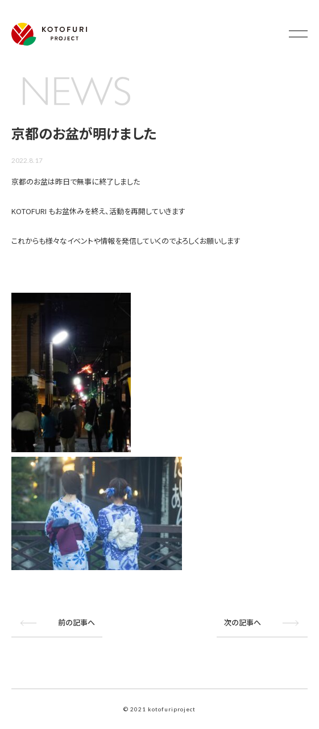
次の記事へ (242, 621)
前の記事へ (76, 621)
